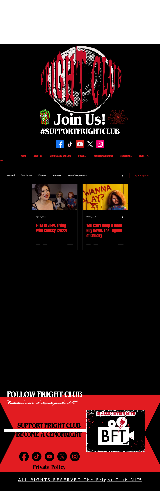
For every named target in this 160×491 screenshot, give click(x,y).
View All (11, 175)
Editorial (42, 175)
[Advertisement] (48, 22)
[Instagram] (100, 144)
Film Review (26, 175)
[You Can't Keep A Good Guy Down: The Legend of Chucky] (105, 197)
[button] (149, 155)
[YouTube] (80, 144)
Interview (57, 175)
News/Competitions (77, 175)
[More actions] (73, 217)
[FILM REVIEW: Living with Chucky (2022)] (54, 197)
